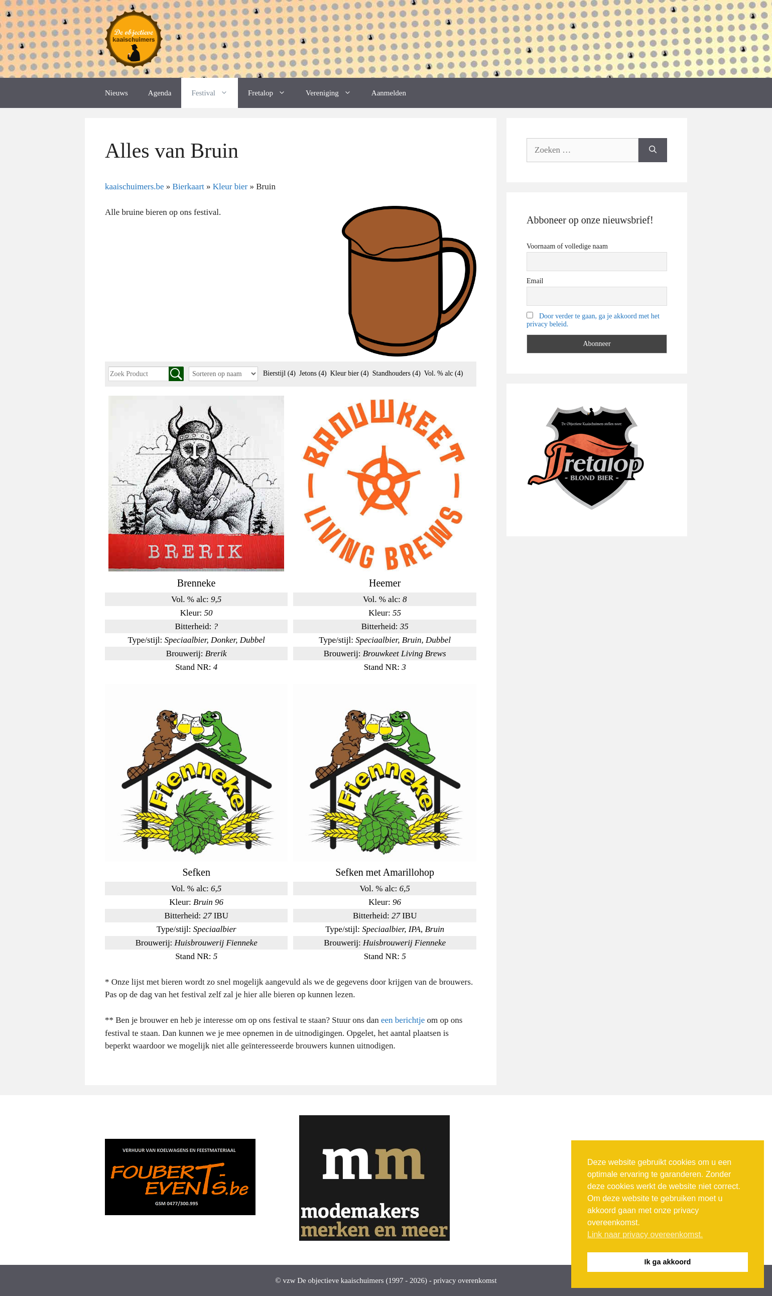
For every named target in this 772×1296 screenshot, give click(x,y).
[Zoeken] (652, 150)
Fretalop (272, 93)
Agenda (160, 93)
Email (535, 281)
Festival (214, 93)
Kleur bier (349, 373)
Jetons (313, 373)
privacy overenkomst (464, 1280)
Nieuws (116, 93)
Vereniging (333, 93)
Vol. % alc (443, 373)
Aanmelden (388, 93)
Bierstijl (279, 373)
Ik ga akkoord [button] (668, 1262)
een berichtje (403, 1020)
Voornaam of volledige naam (567, 246)
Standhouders (396, 373)
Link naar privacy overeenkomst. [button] (645, 1234)
